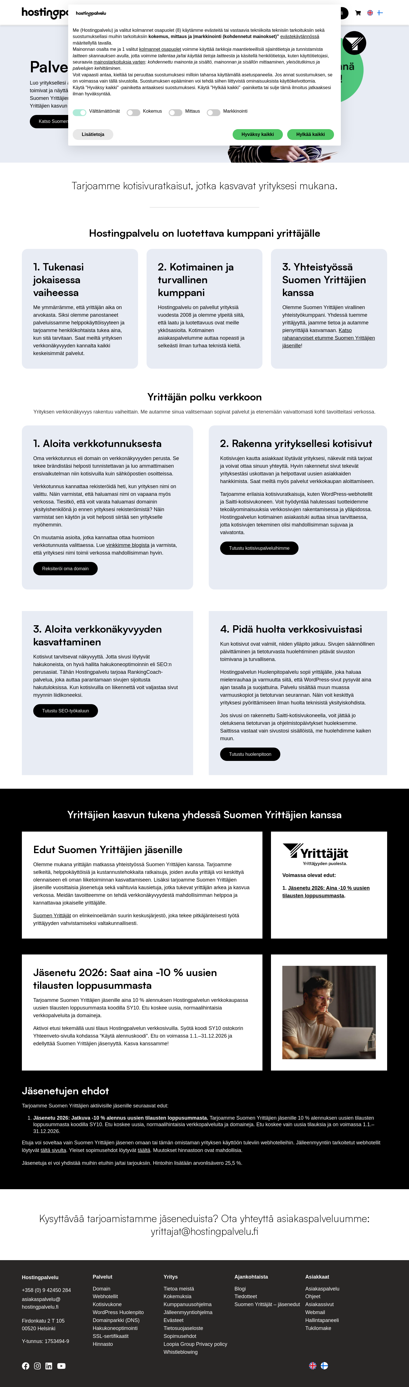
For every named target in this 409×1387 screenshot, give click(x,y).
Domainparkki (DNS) (116, 1320)
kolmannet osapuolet (160, 49)
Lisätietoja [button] (93, 134)
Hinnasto (103, 1344)
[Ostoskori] (358, 13)
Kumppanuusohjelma (188, 1304)
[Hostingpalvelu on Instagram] (37, 1367)
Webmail (315, 1312)
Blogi (240, 1289)
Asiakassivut (319, 1304)
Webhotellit (105, 1296)
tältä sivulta (53, 1150)
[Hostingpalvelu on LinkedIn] (49, 1367)
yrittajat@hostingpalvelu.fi (204, 1231)
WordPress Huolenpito (118, 1312)
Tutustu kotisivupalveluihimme (259, 548)
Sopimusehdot (180, 1336)
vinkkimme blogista (127, 545)
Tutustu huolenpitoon (250, 754)
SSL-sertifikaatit (110, 1336)
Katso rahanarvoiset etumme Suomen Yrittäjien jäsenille (328, 338)
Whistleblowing (181, 1352)
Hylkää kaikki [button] (310, 134)
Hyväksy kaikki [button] (258, 134)
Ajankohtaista (251, 1277)
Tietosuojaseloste (183, 1328)
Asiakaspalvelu (322, 1289)
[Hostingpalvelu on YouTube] (61, 1367)
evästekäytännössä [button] (299, 36)
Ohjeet (312, 1296)
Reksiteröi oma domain (65, 568)
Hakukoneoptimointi (115, 1328)
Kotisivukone (107, 1304)
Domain (101, 1289)
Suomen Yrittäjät (52, 915)
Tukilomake (318, 1328)
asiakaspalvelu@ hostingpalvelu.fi (41, 1303)
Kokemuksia (177, 1296)
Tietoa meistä (179, 1289)
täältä (144, 1150)
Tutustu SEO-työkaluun (65, 710)
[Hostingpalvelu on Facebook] (27, 1367)
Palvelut (102, 1277)
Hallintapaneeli (322, 1320)
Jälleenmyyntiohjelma (188, 1312)
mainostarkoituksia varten (119, 62)
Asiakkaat (317, 1277)
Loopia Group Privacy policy (195, 1344)
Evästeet (173, 1320)
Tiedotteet (245, 1296)
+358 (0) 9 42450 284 (46, 1290)
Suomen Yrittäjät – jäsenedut (267, 1304)
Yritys (171, 1277)
